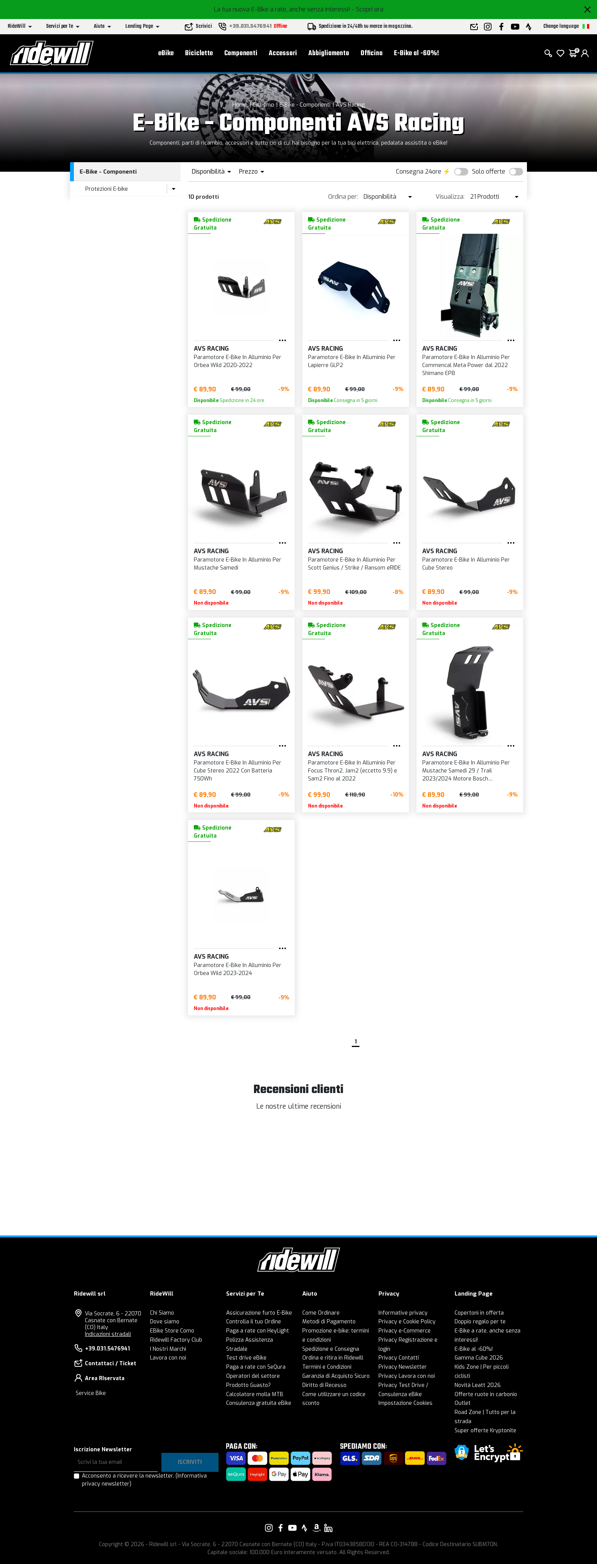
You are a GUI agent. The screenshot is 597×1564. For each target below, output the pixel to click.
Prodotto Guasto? (248, 1385)
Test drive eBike (246, 1357)
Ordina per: (343, 197)
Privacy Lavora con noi (406, 1376)
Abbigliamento (328, 53)
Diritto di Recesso (324, 1385)
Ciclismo (263, 105)
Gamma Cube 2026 (479, 1357)
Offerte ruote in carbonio (486, 1394)
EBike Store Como (172, 1330)
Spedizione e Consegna (330, 1349)
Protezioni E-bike (106, 189)
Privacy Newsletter (402, 1367)
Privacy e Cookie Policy (407, 1321)
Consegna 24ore (418, 172)
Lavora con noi (168, 1357)
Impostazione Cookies (405, 1403)
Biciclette (199, 53)
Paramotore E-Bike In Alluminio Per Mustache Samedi (237, 563)
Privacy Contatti (398, 1357)
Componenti (240, 53)
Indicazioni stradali (108, 1334)
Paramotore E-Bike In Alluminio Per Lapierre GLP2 (352, 361)
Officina (372, 53)
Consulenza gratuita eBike (258, 1403)
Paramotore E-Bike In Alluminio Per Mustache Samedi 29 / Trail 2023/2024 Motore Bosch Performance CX (466, 771)
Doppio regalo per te (480, 1321)
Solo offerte (488, 172)
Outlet (463, 1403)
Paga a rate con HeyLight (257, 1330)
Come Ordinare (321, 1313)
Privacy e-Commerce (404, 1330)
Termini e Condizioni (326, 1367)
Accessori (283, 53)
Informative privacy (403, 1313)
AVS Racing (350, 105)
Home (239, 105)
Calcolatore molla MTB (254, 1394)
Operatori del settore (253, 1376)
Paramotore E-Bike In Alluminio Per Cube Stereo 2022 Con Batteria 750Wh (237, 770)
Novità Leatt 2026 (478, 1385)
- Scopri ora (367, 9)
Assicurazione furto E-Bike (259, 1313)
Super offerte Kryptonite (485, 1430)
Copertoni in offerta (479, 1313)
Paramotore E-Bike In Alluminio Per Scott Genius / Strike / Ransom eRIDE (354, 563)
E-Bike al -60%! (416, 53)
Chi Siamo (162, 1313)
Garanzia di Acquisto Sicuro (336, 1376)
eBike (166, 53)
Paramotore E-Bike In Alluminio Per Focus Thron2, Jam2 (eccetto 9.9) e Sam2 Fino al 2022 (352, 770)
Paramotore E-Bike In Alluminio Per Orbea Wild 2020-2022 (237, 361)
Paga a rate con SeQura (256, 1367)
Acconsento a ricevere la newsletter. (144, 1479)
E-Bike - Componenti (304, 105)
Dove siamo (164, 1321)
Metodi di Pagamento (329, 1321)
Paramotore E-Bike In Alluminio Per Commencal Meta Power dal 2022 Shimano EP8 (466, 365)
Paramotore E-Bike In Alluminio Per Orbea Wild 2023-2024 (237, 969)
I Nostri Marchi (168, 1349)
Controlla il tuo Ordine (253, 1321)
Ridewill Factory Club (176, 1340)
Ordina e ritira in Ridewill (332, 1357)
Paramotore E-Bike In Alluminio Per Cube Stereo (466, 563)
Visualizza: (450, 197)
